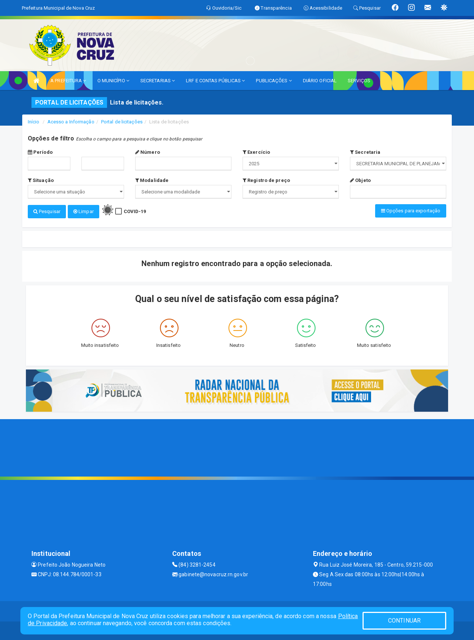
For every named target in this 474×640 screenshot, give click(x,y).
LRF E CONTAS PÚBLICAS (215, 80)
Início (34, 122)
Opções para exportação (410, 210)
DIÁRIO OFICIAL (320, 80)
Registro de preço (266, 180)
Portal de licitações (122, 122)
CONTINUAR (404, 620)
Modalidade (151, 180)
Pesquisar (46, 211)
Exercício (256, 152)
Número (147, 152)
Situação (41, 180)
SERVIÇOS (359, 80)
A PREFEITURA (68, 80)
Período (40, 152)
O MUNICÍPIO (113, 80)
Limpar (83, 211)
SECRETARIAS (157, 80)
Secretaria (365, 152)
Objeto (360, 180)
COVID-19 (135, 211)
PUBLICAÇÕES (273, 80)
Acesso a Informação (70, 122)
